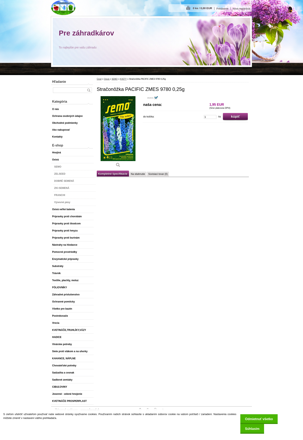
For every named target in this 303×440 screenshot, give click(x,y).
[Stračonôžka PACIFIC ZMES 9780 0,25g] (118, 133)
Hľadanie (59, 81)
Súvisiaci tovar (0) (158, 174)
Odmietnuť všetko (258, 419)
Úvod (99, 79)
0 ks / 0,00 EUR (202, 8)
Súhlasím (251, 428)
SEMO (114, 79)
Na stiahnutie (138, 174)
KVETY (123, 79)
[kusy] (210, 117)
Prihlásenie (222, 8)
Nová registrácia (241, 8)
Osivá (107, 79)
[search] (89, 90)
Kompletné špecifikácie (112, 173)
